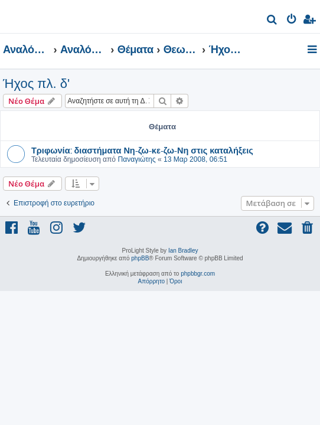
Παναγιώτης (136, 159)
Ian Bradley (183, 250)
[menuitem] (272, 21)
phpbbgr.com (198, 273)
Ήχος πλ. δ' (36, 83)
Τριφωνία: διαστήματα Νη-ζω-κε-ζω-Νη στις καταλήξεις (142, 150)
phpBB (140, 258)
